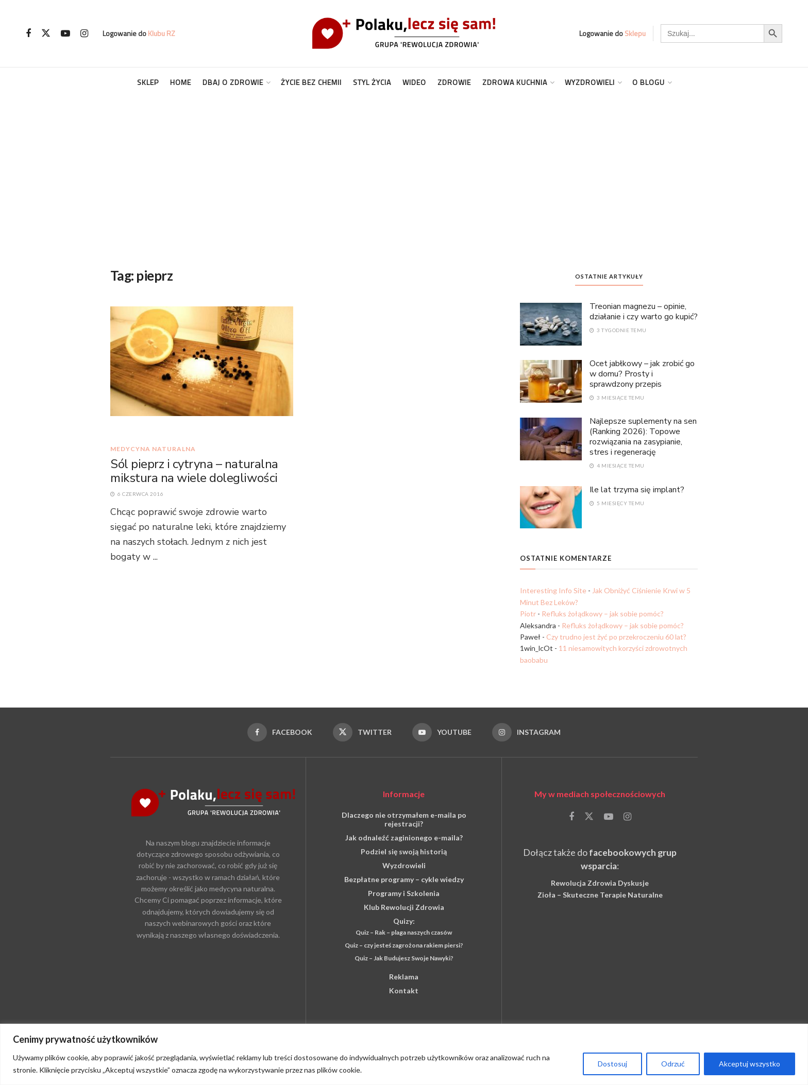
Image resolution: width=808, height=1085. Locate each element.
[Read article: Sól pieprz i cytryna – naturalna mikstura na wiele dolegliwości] (201, 370)
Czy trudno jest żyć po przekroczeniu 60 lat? (616, 636)
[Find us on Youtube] (65, 34)
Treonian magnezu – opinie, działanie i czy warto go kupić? (644, 311)
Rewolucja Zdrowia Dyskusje (600, 883)
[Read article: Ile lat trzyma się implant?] (551, 507)
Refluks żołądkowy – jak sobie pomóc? (603, 613)
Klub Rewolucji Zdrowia (404, 907)
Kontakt (403, 990)
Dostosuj (612, 1063)
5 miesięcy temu (617, 503)
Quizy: (404, 921)
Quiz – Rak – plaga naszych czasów (404, 932)
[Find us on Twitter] (45, 33)
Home (180, 82)
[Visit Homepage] (404, 33)
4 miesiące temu (617, 465)
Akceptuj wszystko (749, 1063)
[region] (404, 1054)
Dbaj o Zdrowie (233, 82)
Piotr (528, 613)
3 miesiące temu (617, 397)
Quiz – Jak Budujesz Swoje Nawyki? (404, 958)
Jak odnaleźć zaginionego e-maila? (404, 837)
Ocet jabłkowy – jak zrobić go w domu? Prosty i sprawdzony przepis (642, 374)
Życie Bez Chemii (311, 82)
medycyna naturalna (153, 449)
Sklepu (635, 33)
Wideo (414, 82)
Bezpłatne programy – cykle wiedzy (404, 879)
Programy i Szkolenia (404, 893)
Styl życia (372, 82)
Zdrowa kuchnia (514, 82)
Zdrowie (454, 82)
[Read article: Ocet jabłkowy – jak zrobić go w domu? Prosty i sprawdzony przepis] (551, 380)
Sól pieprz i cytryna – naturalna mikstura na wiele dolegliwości (194, 471)
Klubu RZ (161, 33)
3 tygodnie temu (618, 330)
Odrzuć (673, 1063)
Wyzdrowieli (590, 82)
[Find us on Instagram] (84, 34)
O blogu (648, 82)
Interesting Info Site (553, 590)
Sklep (148, 82)
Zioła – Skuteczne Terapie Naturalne (600, 894)
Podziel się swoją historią (404, 851)
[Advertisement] (404, 174)
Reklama (403, 976)
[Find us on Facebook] (28, 34)
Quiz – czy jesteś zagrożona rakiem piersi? (404, 945)
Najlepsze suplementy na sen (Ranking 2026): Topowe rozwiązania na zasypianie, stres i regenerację (643, 437)
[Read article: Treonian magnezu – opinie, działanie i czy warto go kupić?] (551, 323)
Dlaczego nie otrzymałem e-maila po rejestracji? (404, 819)
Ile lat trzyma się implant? (637, 489)
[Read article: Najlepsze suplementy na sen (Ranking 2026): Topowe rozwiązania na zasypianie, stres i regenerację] (551, 438)
